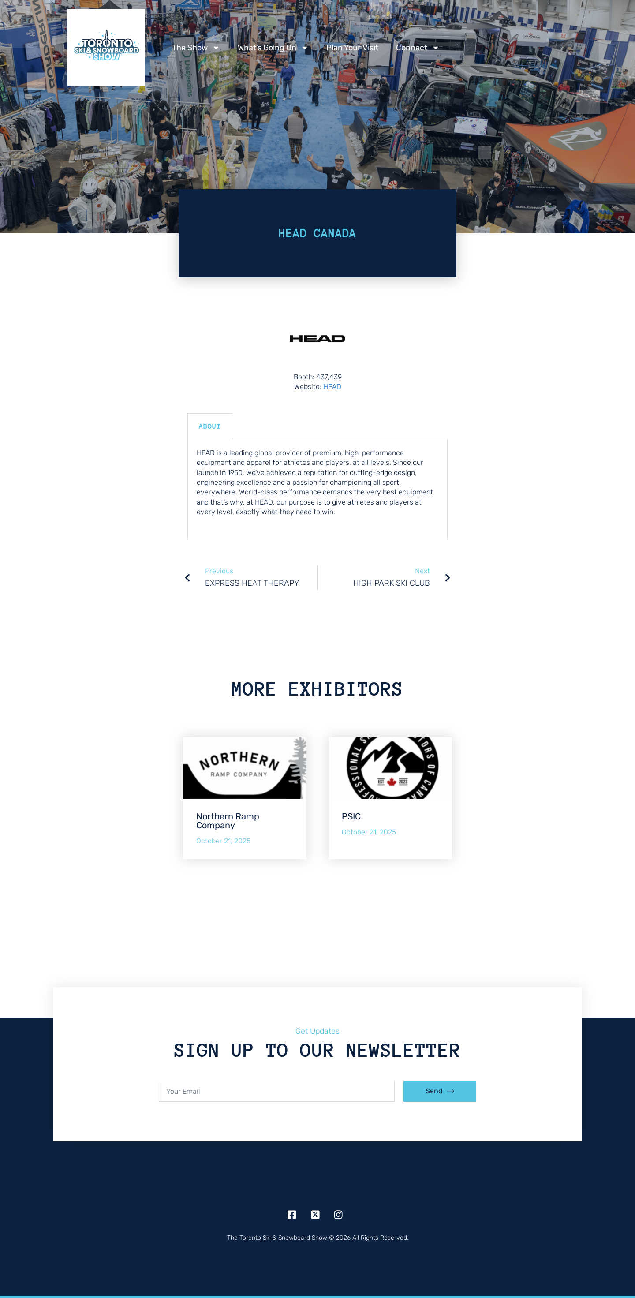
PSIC (351, 816)
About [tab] (210, 426)
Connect (418, 47)
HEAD (332, 386)
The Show (196, 47)
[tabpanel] (317, 489)
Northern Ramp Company (227, 820)
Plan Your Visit (352, 47)
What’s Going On (273, 47)
